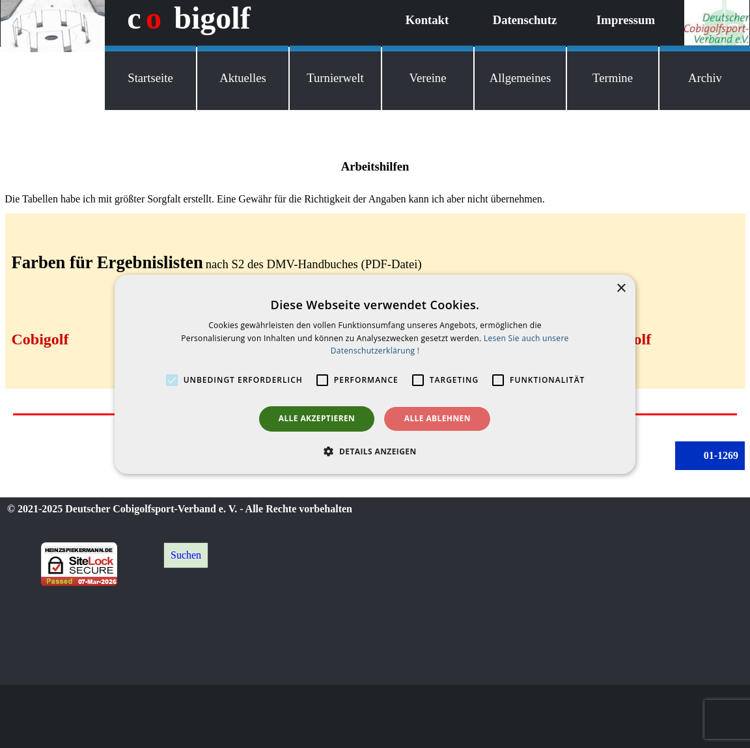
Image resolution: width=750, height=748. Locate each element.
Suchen (186, 555)
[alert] (375, 373)
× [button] (621, 288)
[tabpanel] (375, 182)
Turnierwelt (335, 78)
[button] (374, 451)
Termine (612, 78)
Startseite (150, 78)
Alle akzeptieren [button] (317, 418)
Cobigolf (40, 339)
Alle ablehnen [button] (437, 418)
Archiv (705, 78)
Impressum (625, 20)
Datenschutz (525, 20)
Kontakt (427, 20)
